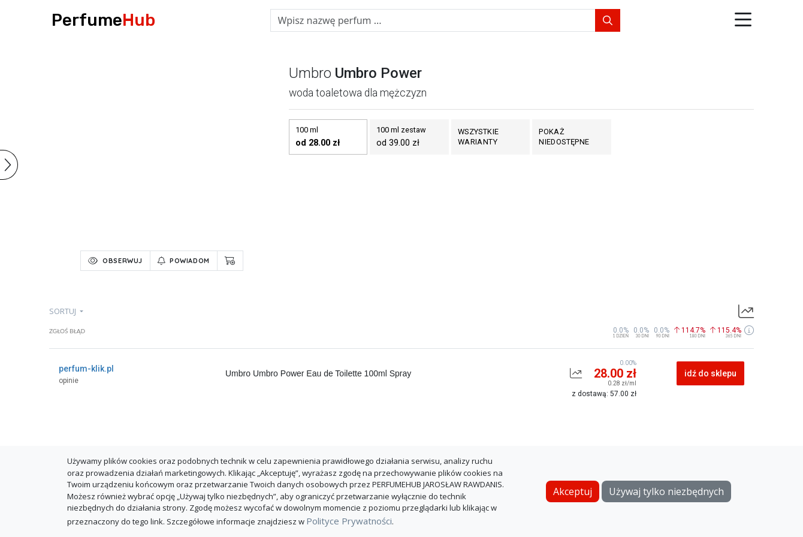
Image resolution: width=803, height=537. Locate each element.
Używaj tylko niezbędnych (666, 491)
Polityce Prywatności (349, 521)
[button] (743, 20)
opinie (69, 380)
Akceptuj (572, 491)
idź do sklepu (710, 373)
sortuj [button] (63, 311)
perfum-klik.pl (86, 368)
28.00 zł (615, 373)
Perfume (103, 20)
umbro (310, 73)
